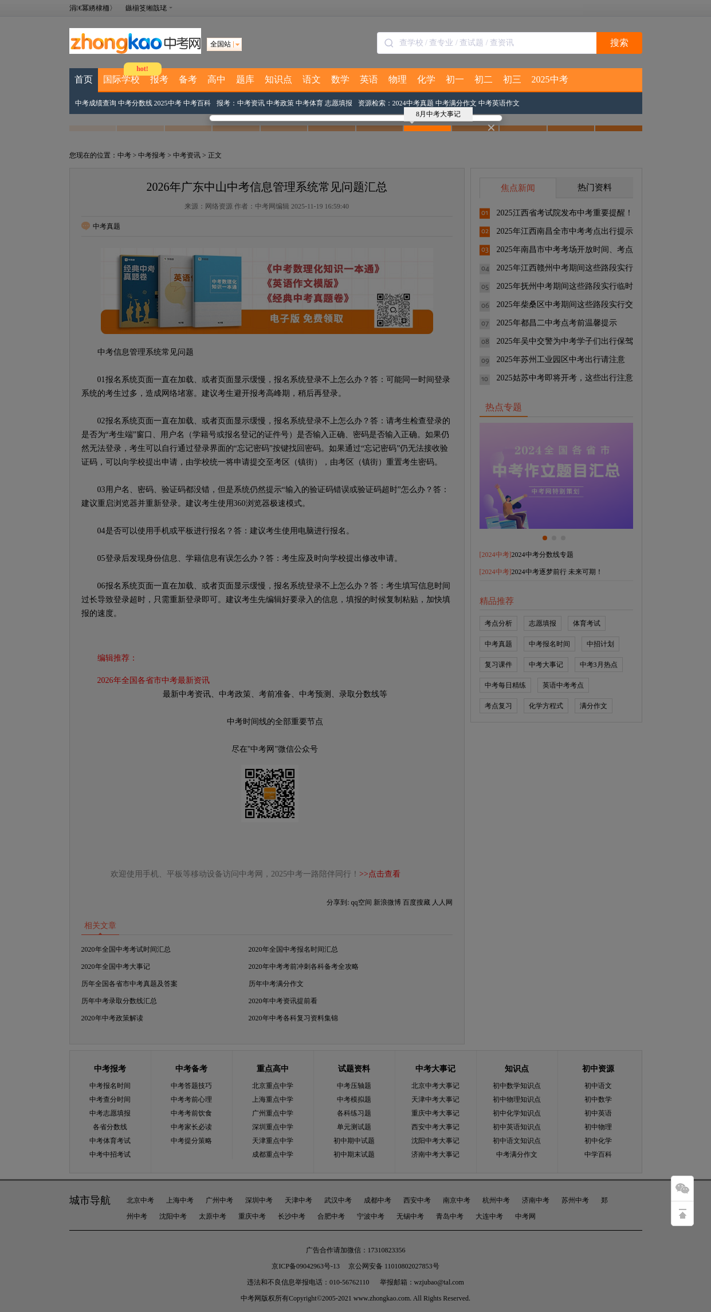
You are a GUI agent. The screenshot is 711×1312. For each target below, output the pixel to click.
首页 (83, 79)
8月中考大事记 (435, 115)
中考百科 (197, 103)
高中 (216, 79)
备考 (188, 79)
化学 (426, 79)
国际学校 (121, 79)
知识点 (278, 79)
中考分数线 (135, 103)
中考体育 (309, 103)
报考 (159, 79)
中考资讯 (251, 103)
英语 (369, 79)
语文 (312, 79)
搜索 (619, 43)
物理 (397, 79)
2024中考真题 (413, 103)
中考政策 (280, 103)
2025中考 (550, 79)
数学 (340, 79)
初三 (512, 79)
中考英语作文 (499, 103)
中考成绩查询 (95, 103)
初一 (455, 79)
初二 (483, 79)
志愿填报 (338, 103)
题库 (245, 79)
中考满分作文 (456, 103)
